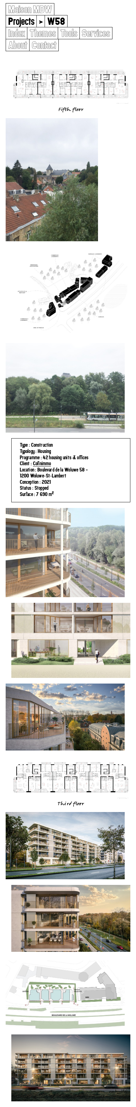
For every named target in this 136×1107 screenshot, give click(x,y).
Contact (44, 45)
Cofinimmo (42, 463)
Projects (21, 21)
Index (16, 33)
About (17, 45)
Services (96, 33)
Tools (68, 33)
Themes (43, 33)
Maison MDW (30, 9)
